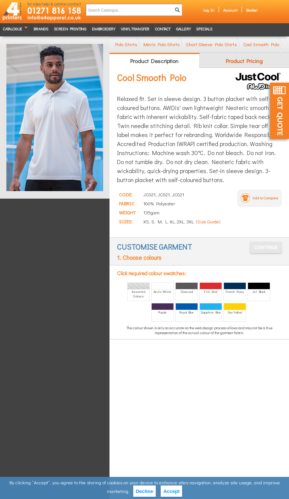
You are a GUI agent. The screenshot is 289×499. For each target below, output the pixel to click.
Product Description (154, 61)
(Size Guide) (208, 221)
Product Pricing (244, 61)
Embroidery (103, 29)
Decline (144, 491)
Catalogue (12, 29)
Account (230, 10)
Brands (40, 29)
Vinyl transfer (135, 29)
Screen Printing (70, 29)
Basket (251, 10)
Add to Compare (265, 198)
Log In (208, 10)
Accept (171, 491)
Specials (204, 29)
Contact (162, 29)
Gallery (183, 29)
